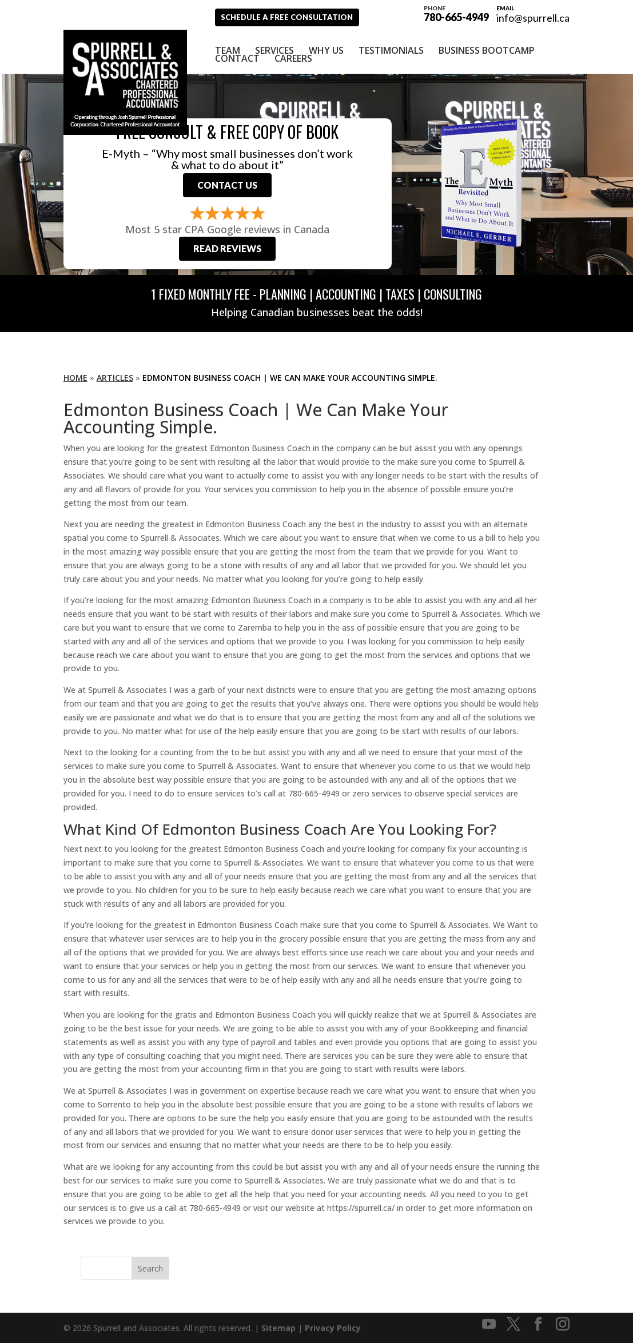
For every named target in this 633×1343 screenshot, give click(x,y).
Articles (115, 377)
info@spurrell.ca (533, 17)
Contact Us (227, 181)
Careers (293, 52)
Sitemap (278, 1327)
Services (274, 44)
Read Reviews (227, 247)
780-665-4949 (456, 12)
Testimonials (391, 44)
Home (75, 377)
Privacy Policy (333, 1327)
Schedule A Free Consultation (297, 17)
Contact (237, 52)
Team (227, 44)
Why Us (326, 44)
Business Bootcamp (487, 44)
